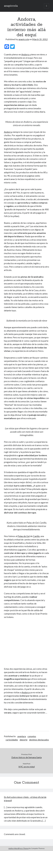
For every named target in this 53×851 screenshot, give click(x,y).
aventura (21, 736)
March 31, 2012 (40, 39)
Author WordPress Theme (18, 848)
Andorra (25, 54)
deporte (23, 739)
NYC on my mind (27, 766)
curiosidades (12, 739)
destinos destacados (39, 739)
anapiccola (11, 6)
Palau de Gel (24, 536)
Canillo (36, 536)
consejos (32, 736)
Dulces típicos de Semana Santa (26, 757)
